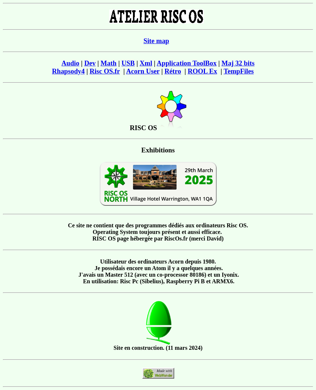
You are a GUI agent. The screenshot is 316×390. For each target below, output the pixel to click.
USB (127, 63)
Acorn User (143, 71)
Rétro (172, 71)
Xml (146, 63)
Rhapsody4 (68, 71)
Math (108, 63)
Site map (156, 41)
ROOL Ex (202, 71)
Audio (70, 63)
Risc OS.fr (105, 71)
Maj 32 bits (237, 63)
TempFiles (239, 71)
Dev (90, 63)
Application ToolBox (187, 63)
